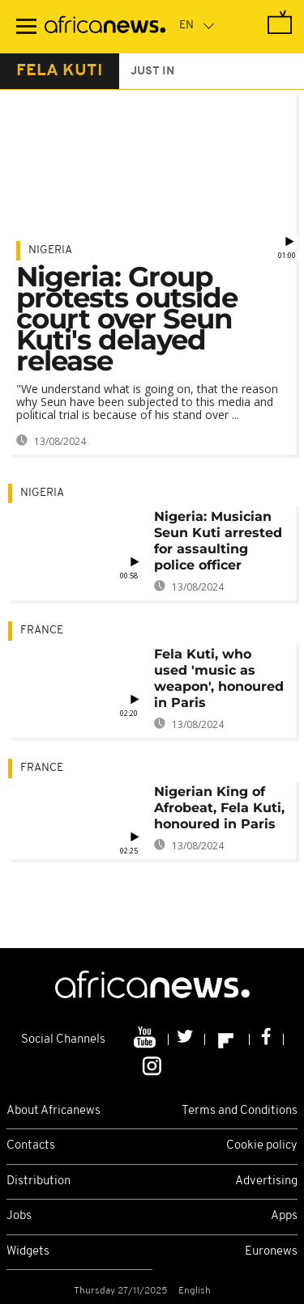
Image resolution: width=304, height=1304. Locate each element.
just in (152, 72)
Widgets (27, 1252)
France (41, 630)
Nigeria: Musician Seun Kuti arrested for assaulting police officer (218, 541)
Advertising (266, 1181)
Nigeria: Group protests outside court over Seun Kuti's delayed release (127, 319)
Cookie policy (262, 1146)
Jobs (19, 1216)
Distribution (38, 1181)
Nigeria (50, 250)
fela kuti (59, 71)
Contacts (30, 1146)
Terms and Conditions (240, 1111)
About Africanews (53, 1111)
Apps (284, 1216)
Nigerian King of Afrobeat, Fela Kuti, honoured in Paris (219, 808)
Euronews (271, 1252)
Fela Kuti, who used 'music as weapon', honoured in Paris (219, 678)
